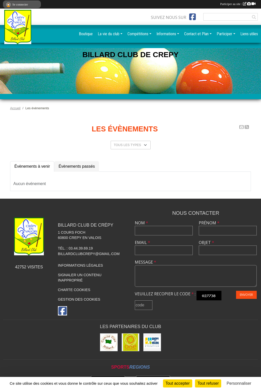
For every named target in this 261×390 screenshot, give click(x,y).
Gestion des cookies (79, 299)
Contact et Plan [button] (196, 33)
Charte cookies (74, 290)
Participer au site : (237, 4)
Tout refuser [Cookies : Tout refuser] (208, 383)
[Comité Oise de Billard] (109, 342)
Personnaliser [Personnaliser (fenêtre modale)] (239, 383)
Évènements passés (76, 166)
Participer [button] (224, 33)
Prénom (209, 223)
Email (142, 242)
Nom (141, 223)
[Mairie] (152, 342)
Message (145, 262)
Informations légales (80, 265)
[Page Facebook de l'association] (192, 17)
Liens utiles (249, 33)
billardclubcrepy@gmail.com (89, 254)
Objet (206, 242)
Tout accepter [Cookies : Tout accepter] (178, 383)
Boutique (86, 33)
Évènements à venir (32, 166)
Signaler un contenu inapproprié (80, 277)
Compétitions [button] (137, 33)
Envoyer (246, 295)
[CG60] (130, 342)
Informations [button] (166, 33)
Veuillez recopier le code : (165, 294)
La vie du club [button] (108, 33)
